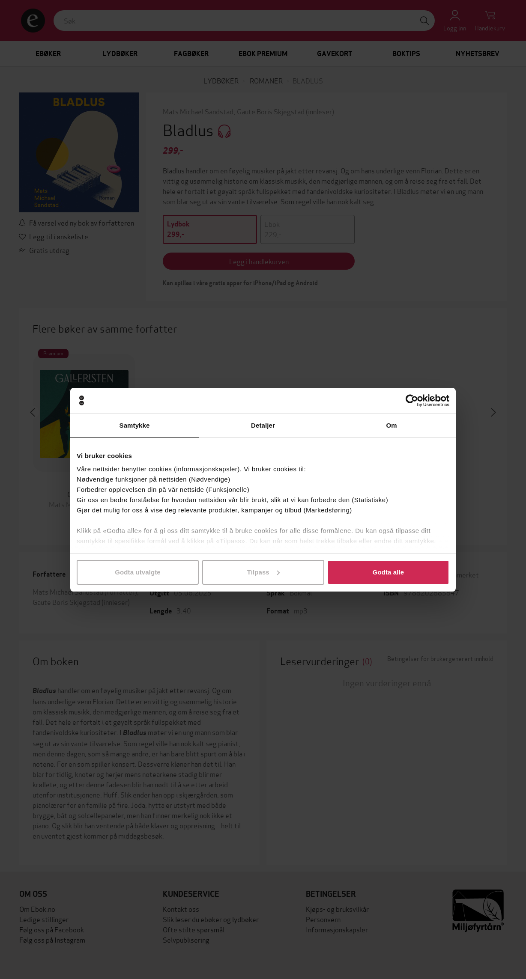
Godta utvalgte (137, 572)
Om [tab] (391, 425)
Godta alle (388, 572)
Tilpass (263, 572)
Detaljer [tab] (263, 425)
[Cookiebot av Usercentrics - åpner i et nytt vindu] (411, 400)
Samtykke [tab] (135, 425)
